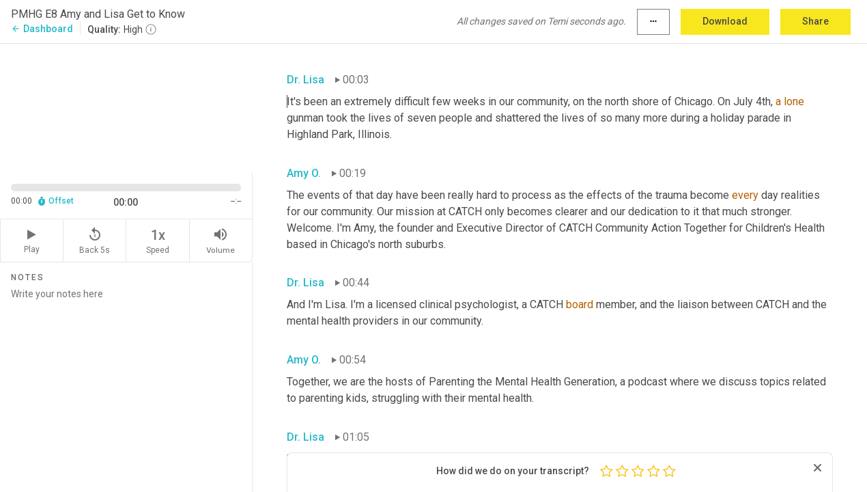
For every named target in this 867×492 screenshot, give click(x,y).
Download (725, 21)
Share (815, 21)
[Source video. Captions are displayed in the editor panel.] (126, 107)
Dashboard (42, 28)
